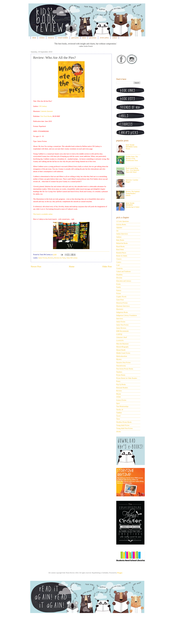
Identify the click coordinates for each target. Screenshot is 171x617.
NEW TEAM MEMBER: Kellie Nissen (131, 147)
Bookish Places (121, 253)
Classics (119, 259)
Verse (118, 419)
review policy (104, 38)
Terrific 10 (119, 409)
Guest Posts (120, 300)
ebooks (118, 431)
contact (114, 38)
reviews (42, 38)
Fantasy (118, 290)
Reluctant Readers (122, 388)
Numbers (119, 372)
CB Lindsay (43, 106)
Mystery (119, 359)
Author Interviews (122, 234)
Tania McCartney (72, 258)
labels (84, 38)
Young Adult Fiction (122, 425)
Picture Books (120, 375)
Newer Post (36, 266)
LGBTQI (119, 334)
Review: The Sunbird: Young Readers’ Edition (133, 193)
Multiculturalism (121, 356)
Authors (118, 237)
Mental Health (120, 350)
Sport (118, 403)
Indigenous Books (122, 312)
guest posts (75, 38)
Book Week (120, 249)
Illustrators (119, 309)
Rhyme (118, 394)
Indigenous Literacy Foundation (126, 315)
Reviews (50, 258)
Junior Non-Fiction (122, 325)
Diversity (119, 278)
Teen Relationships (122, 406)
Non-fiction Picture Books (124, 369)
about (34, 38)
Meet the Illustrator (122, 344)
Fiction (118, 293)
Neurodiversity (121, 366)
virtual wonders (63, 38)
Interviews (119, 318)
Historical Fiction (121, 303)
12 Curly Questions (122, 221)
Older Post (107, 266)
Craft (118, 265)
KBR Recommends (122, 331)
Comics (118, 262)
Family (118, 287)
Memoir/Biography (122, 347)
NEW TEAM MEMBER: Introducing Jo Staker (133, 205)
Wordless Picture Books (124, 422)
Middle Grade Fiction (123, 353)
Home (71, 266)
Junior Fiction (42, 258)
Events (118, 284)
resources (51, 38)
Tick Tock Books (46, 116)
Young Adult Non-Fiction (124, 428)
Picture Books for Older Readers (126, 378)
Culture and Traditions (123, 271)
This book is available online (43, 214)
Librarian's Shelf (121, 337)
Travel (118, 416)
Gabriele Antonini (47, 111)
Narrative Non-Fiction (123, 362)
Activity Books (121, 224)
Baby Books (120, 240)
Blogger (119, 573)
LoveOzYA (120, 340)
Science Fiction (121, 400)
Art (117, 231)
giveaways (92, 38)
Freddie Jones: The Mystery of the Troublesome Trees (132, 158)
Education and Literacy (123, 281)
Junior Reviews (121, 328)
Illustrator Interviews (123, 306)
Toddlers (119, 413)
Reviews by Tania (60, 258)
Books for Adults (121, 256)
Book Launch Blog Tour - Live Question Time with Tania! (132, 170)
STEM (118, 397)
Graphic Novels (121, 297)
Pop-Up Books (121, 384)
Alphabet (119, 227)
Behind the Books (122, 243)
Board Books (120, 246)
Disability (119, 275)
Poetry (118, 381)
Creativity (119, 268)
